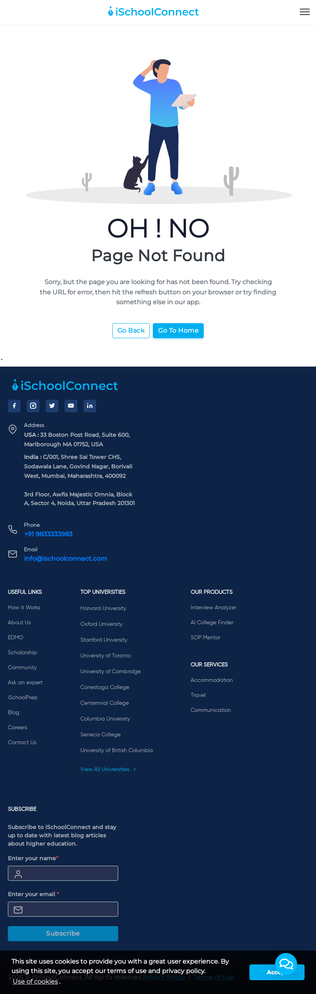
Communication (211, 710)
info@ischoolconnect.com (65, 558)
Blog (13, 712)
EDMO (15, 637)
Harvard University (103, 608)
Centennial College (104, 703)
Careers (17, 727)
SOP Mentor (205, 637)
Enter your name (33, 858)
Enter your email (33, 894)
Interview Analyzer (213, 607)
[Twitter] (52, 406)
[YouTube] (71, 406)
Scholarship (22, 652)
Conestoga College (104, 687)
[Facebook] (14, 406)
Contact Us (22, 742)
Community (22, 667)
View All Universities (108, 769)
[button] (286, 964)
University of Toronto (105, 656)
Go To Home (178, 330)
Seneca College (100, 735)
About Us (19, 622)
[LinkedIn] (90, 406)
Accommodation (212, 680)
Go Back (131, 330)
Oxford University (101, 624)
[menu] (305, 12)
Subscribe (63, 933)
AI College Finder (212, 622)
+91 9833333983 (48, 534)
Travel (198, 695)
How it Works (24, 607)
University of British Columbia (116, 750)
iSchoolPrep (22, 697)
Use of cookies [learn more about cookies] (35, 981)
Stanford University (103, 640)
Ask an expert (25, 682)
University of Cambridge (110, 671)
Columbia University (105, 719)
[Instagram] (33, 406)
